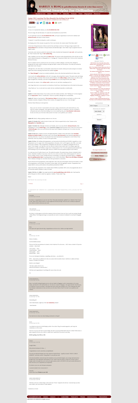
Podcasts (74, 13)
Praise (80, 13)
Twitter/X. (91, 55)
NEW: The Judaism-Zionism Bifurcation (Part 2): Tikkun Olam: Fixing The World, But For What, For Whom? (99, 68)
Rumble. (106, 55)
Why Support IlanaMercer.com (99, 149)
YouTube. (99, 55)
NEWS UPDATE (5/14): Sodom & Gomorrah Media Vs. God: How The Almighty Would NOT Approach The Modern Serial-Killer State (99, 76)
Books (49, 13)
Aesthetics (31, 19)
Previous (30, 183)
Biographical (88, 13)
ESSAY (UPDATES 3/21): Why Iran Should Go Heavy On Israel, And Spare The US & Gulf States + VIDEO (100, 90)
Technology (65, 19)
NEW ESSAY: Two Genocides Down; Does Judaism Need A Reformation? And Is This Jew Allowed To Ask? (100, 64)
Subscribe (66, 13)
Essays (55, 13)
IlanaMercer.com (40, 13)
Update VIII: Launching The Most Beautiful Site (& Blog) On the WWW (51, 18)
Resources (97, 13)
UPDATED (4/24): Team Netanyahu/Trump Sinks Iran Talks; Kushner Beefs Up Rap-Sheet (100, 79)
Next (82, 183)
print (60, 22)
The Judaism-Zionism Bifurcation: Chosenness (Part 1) (100, 72)
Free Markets (39, 19)
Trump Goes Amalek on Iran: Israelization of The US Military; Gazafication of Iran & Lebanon (99, 82)
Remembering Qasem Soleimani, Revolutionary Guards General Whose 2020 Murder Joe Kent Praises (100, 86)
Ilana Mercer (47, 19)
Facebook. (99, 57)
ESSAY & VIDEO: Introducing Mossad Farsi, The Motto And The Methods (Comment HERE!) (99, 99)
